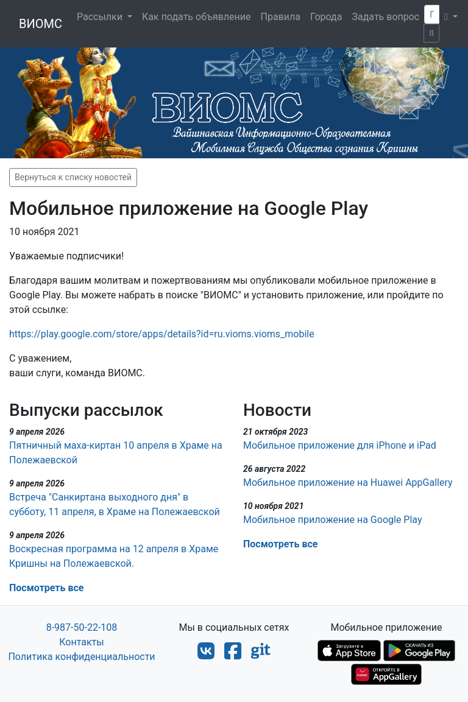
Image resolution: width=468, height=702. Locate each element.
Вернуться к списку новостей (73, 177)
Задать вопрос (385, 17)
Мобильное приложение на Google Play (332, 519)
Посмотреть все (46, 588)
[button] (451, 17)
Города (326, 17)
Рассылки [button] (101, 17)
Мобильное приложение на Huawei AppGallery (348, 482)
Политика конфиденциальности (81, 656)
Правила (280, 17)
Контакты (81, 642)
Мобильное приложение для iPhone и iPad (339, 445)
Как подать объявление (196, 17)
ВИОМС (40, 23)
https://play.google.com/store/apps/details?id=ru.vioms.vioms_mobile (161, 334)
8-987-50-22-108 (82, 627)
